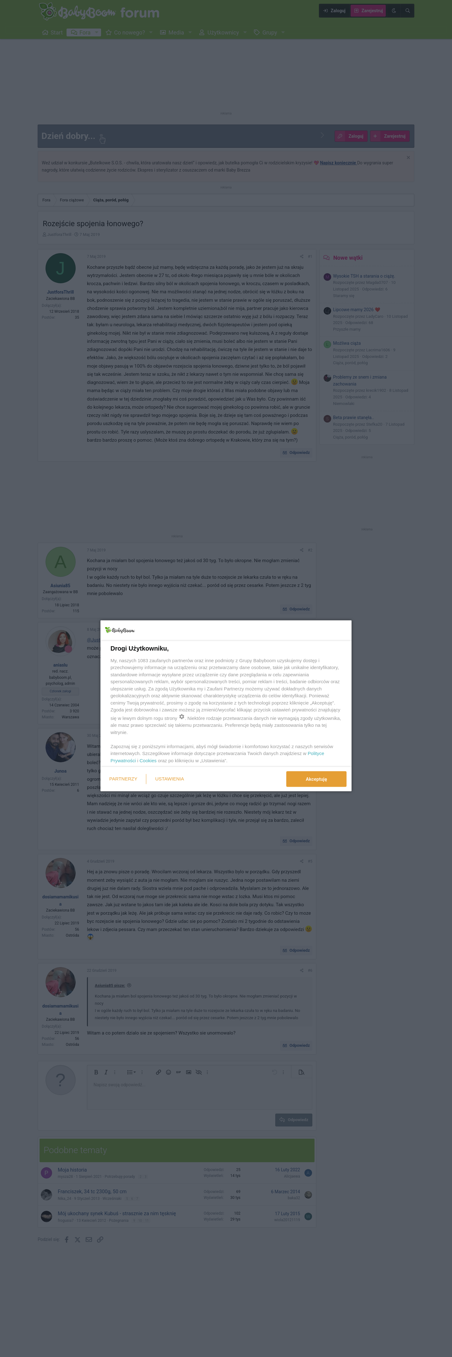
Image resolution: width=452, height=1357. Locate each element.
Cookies (148, 760)
